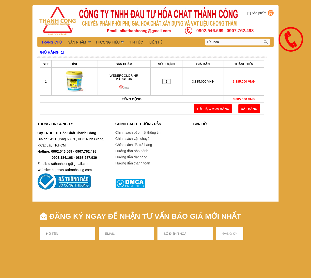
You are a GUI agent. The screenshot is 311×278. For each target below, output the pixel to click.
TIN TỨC (136, 42)
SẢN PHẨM (79, 42)
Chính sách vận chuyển (133, 139)
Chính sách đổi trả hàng (133, 145)
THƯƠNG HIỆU (110, 42)
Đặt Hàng (249, 109)
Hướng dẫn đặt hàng (131, 157)
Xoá (124, 87)
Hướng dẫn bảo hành (131, 151)
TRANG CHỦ (51, 42)
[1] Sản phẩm (256, 13)
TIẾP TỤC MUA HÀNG (213, 109)
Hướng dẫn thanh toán (132, 163)
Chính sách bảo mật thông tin (137, 132)
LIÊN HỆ (155, 42)
